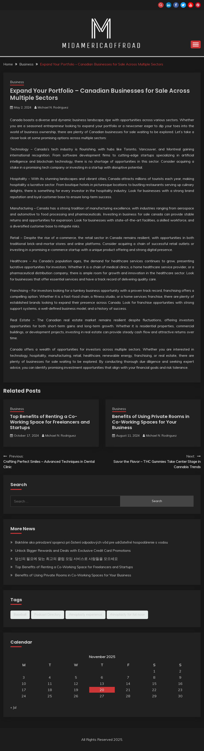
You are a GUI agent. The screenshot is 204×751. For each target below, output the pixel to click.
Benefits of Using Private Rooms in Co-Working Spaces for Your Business (150, 422)
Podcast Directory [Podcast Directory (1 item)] (47, 615)
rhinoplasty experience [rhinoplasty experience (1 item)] (85, 615)
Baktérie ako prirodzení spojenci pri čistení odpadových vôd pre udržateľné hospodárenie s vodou (91, 542)
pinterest (198, 5)
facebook (176, 5)
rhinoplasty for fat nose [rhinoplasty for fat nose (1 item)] (127, 615)
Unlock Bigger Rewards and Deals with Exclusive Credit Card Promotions (73, 550)
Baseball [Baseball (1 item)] (20, 615)
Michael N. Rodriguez (53, 107)
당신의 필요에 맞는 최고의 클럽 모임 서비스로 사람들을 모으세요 (66, 558)
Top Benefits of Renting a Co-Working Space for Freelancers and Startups (50, 422)
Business (17, 82)
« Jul (13, 707)
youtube (190, 5)
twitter (183, 5)
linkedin (168, 5)
